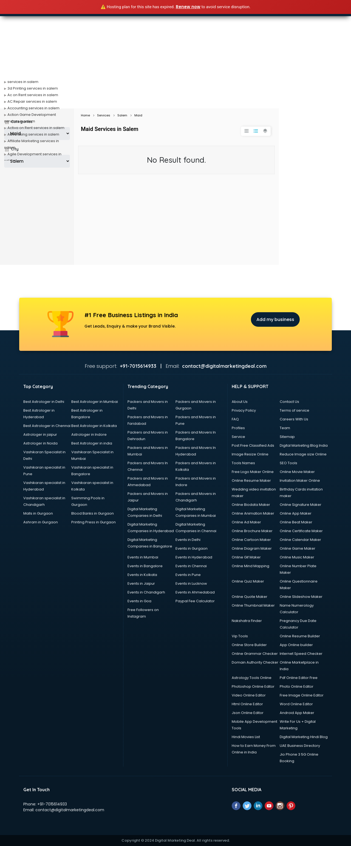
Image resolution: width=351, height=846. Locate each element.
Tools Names (243, 463)
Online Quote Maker (249, 596)
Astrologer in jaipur (40, 434)
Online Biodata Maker (251, 504)
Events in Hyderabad (194, 557)
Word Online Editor (296, 704)
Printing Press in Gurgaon (93, 522)
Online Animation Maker (253, 513)
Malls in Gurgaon (38, 513)
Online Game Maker (297, 548)
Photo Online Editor (296, 686)
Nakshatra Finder (247, 620)
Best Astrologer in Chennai (46, 425)
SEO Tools (288, 463)
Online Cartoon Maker (251, 539)
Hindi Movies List (246, 736)
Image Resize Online (250, 454)
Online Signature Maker (300, 504)
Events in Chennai (191, 566)
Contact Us (289, 401)
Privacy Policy (244, 410)
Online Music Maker (297, 557)
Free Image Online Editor (302, 695)
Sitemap (287, 436)
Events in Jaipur (141, 583)
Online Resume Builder (300, 636)
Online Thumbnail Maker (253, 605)
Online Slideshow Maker (301, 596)
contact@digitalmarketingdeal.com (69, 810)
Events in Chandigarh (146, 592)
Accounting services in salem (33, 108)
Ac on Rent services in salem (32, 94)
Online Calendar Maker (300, 539)
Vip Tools (240, 636)
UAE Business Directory (300, 745)
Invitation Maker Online (300, 480)
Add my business (275, 319)
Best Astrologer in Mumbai (94, 401)
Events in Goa (139, 601)
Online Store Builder (249, 644)
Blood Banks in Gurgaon (92, 513)
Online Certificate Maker (301, 531)
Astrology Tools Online (251, 677)
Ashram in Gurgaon (40, 522)
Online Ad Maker (246, 522)
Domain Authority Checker (255, 662)
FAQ (235, 419)
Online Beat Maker (296, 522)
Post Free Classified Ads (253, 445)
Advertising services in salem (33, 134)
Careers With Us (294, 419)
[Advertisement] (175, 67)
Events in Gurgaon (192, 548)
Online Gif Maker (246, 557)
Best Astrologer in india (91, 443)
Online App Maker (296, 513)
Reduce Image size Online (303, 454)
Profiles (238, 428)
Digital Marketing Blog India (304, 445)
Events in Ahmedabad (195, 592)
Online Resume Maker (251, 480)
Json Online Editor (248, 712)
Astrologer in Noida (40, 443)
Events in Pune (188, 574)
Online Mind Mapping (250, 566)
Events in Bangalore (145, 566)
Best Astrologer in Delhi (43, 401)
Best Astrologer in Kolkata (94, 425)
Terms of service (294, 410)
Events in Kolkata (142, 574)
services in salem (22, 81)
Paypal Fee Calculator (195, 601)
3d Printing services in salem (32, 88)
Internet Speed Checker (301, 653)
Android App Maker (297, 712)
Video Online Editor (249, 695)
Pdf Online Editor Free (299, 677)
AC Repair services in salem (32, 101)
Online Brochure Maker (252, 531)
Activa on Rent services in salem (35, 127)
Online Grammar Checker (255, 653)
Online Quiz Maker (248, 581)
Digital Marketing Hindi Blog (304, 736)
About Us (240, 401)
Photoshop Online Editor (253, 686)
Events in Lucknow (191, 583)
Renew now (188, 7)
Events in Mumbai (143, 557)
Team (285, 428)
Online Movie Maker (297, 471)
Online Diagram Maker (252, 548)
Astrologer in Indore (89, 434)
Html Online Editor (247, 704)
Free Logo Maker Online (253, 471)
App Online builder (296, 644)
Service (238, 436)
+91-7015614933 (52, 804)
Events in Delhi (188, 539)
